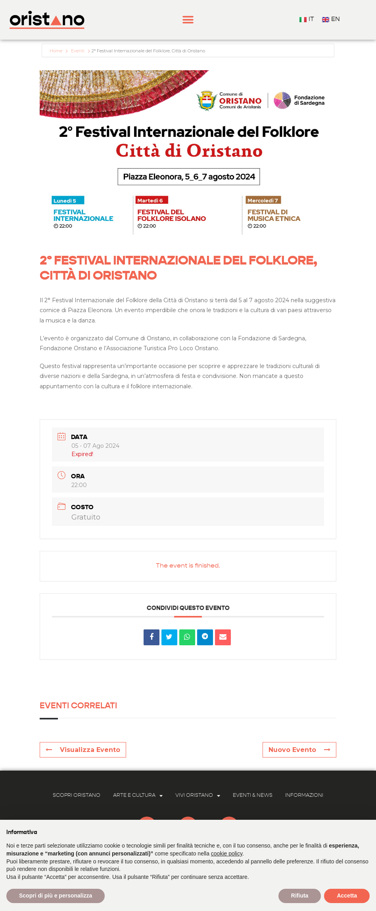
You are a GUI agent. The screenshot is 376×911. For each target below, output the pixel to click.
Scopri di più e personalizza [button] (55, 895)
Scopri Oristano (76, 795)
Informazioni (304, 795)
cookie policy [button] (226, 853)
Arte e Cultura (138, 795)
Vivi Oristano (197, 795)
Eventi (77, 51)
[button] (188, 20)
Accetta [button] (347, 895)
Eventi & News (252, 795)
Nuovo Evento (299, 750)
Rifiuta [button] (300, 895)
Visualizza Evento (83, 750)
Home (56, 51)
